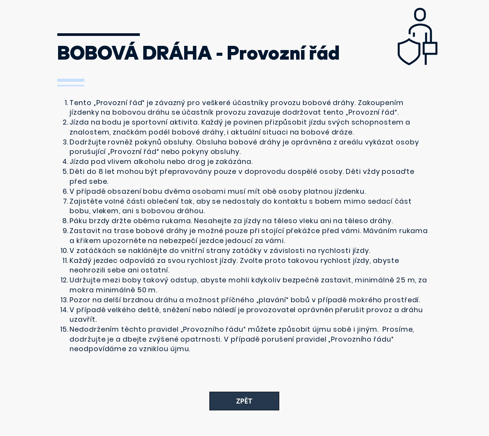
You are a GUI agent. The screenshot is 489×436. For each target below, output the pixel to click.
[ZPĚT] (244, 401)
